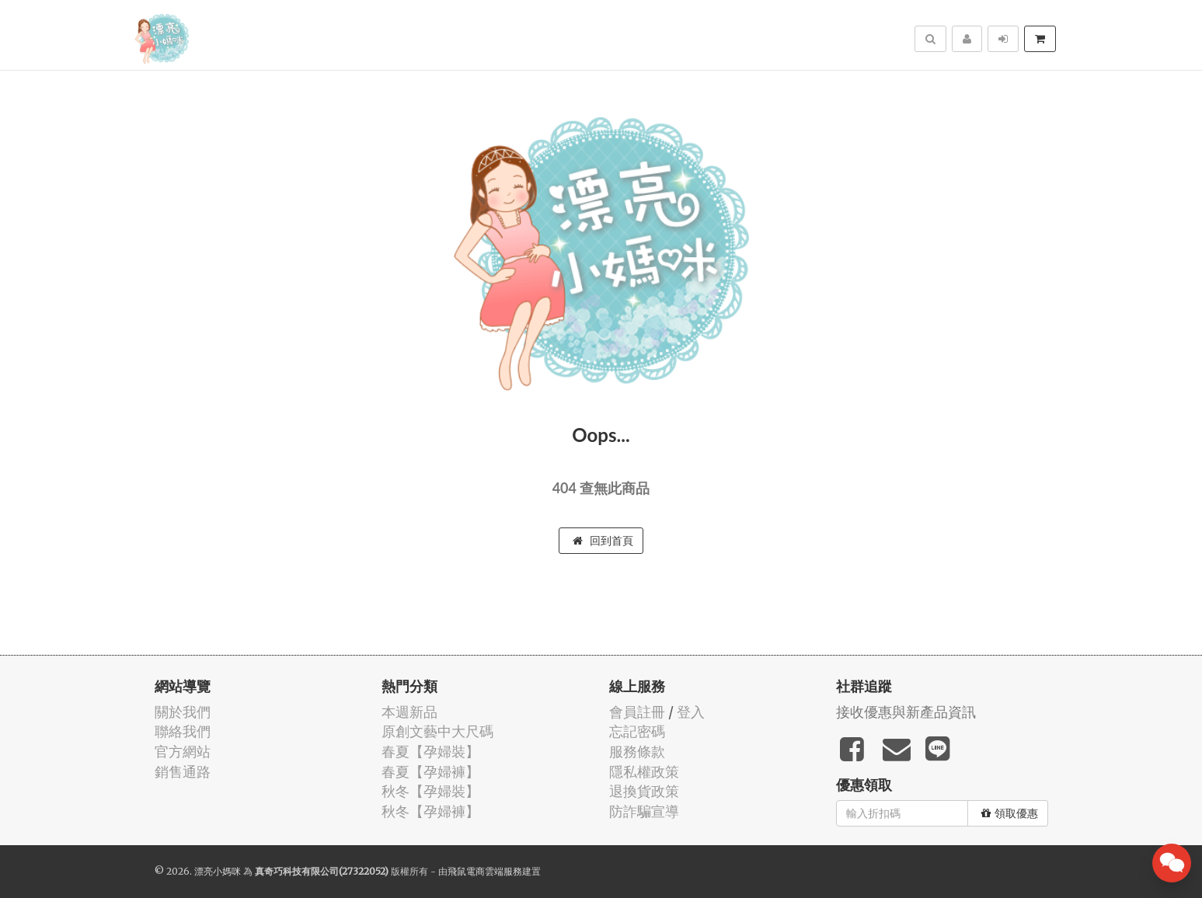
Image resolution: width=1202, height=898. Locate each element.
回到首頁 (603, 541)
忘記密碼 (637, 731)
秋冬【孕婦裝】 (430, 791)
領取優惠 (1009, 813)
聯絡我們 (183, 731)
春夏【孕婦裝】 (430, 752)
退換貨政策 (644, 791)
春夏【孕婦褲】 (430, 772)
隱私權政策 (644, 772)
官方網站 (183, 752)
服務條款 (637, 752)
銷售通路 (183, 772)
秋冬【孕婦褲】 (430, 811)
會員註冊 (637, 712)
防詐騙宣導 (644, 811)
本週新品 (409, 712)
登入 (691, 712)
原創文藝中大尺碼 (437, 731)
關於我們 (183, 712)
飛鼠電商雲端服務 (485, 871)
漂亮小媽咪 (217, 871)
